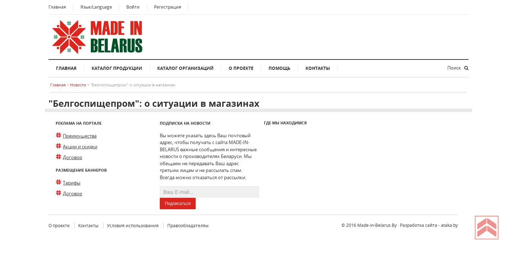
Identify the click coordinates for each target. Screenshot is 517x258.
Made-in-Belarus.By (377, 225)
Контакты (318, 68)
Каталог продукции (117, 68)
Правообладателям (188, 226)
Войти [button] (133, 7)
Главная (57, 7)
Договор (72, 157)
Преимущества (80, 136)
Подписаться (178, 203)
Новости (78, 84)
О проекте (241, 68)
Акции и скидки (80, 146)
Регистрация (167, 7)
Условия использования (133, 226)
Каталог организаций (185, 68)
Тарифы (71, 183)
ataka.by (449, 225)
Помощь (279, 68)
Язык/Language (96, 7)
